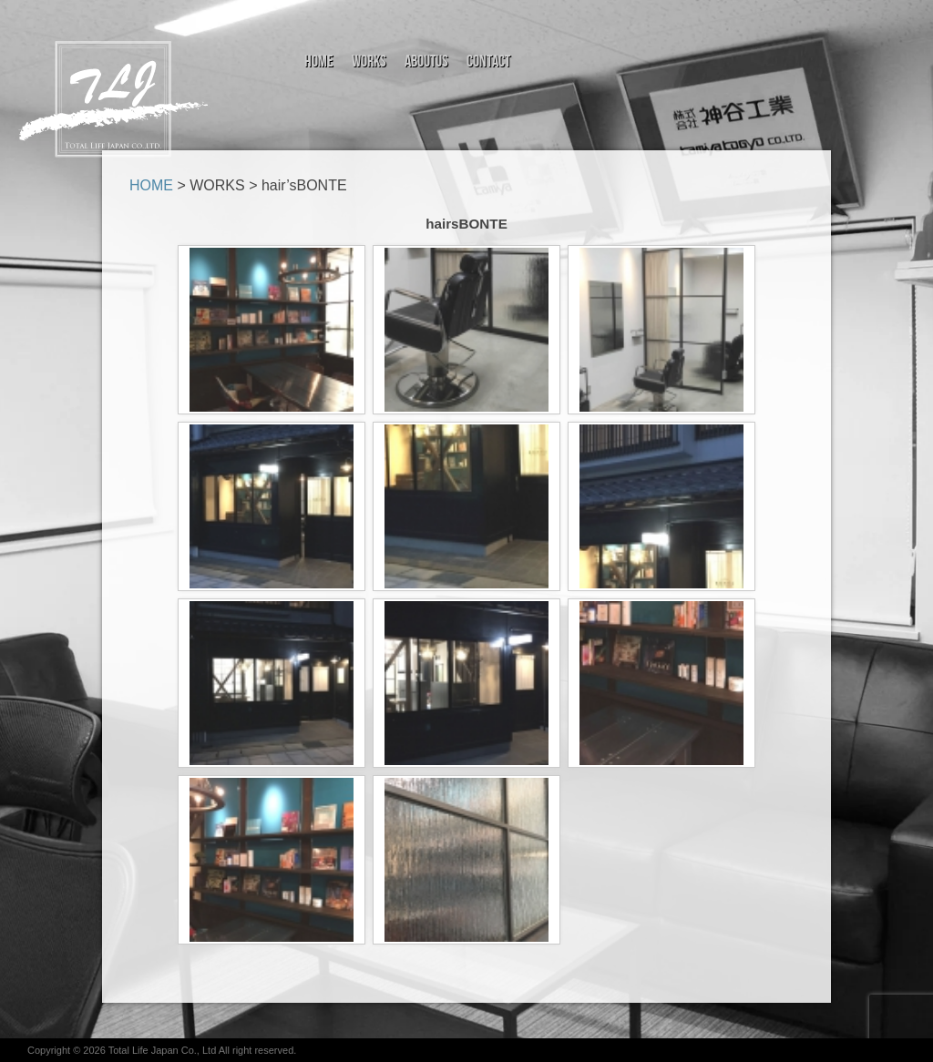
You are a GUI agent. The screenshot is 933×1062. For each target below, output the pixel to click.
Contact (488, 61)
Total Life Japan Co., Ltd (163, 1050)
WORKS (217, 185)
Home (318, 61)
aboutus (426, 61)
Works (369, 61)
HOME (151, 185)
